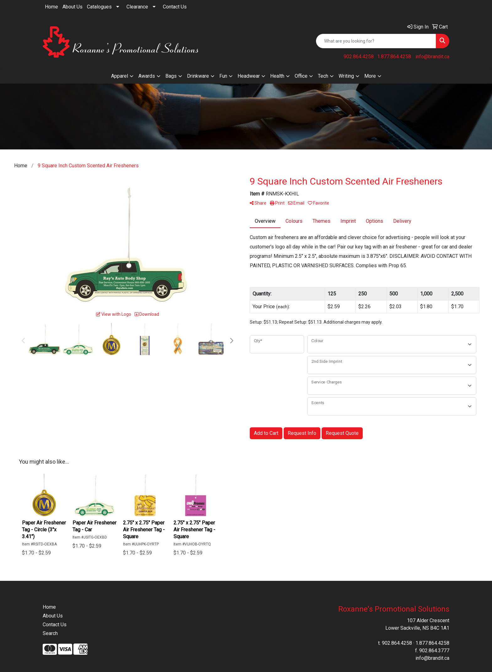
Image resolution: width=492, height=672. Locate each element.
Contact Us (175, 7)
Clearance (137, 7)
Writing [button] (346, 76)
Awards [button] (146, 76)
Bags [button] (171, 76)
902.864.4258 (359, 57)
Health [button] (277, 76)
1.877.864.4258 (394, 57)
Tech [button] (323, 76)
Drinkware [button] (198, 76)
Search (50, 633)
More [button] (370, 76)
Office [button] (301, 76)
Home (51, 7)
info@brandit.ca (432, 57)
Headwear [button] (249, 76)
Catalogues (99, 7)
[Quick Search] (376, 41)
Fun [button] (223, 76)
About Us (72, 7)
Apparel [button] (119, 76)
